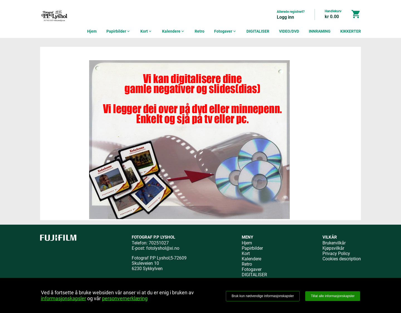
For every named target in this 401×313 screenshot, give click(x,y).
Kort (146, 31)
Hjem (92, 31)
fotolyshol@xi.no (162, 248)
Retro (199, 31)
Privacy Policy (336, 253)
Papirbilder (118, 31)
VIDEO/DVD (289, 31)
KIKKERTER (350, 31)
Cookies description (341, 258)
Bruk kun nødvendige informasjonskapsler (263, 296)
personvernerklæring (125, 298)
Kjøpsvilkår (333, 248)
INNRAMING (320, 31)
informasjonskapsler (63, 298)
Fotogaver (225, 31)
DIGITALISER (257, 31)
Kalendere (173, 31)
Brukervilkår (334, 243)
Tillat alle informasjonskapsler (332, 296)
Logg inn (285, 17)
